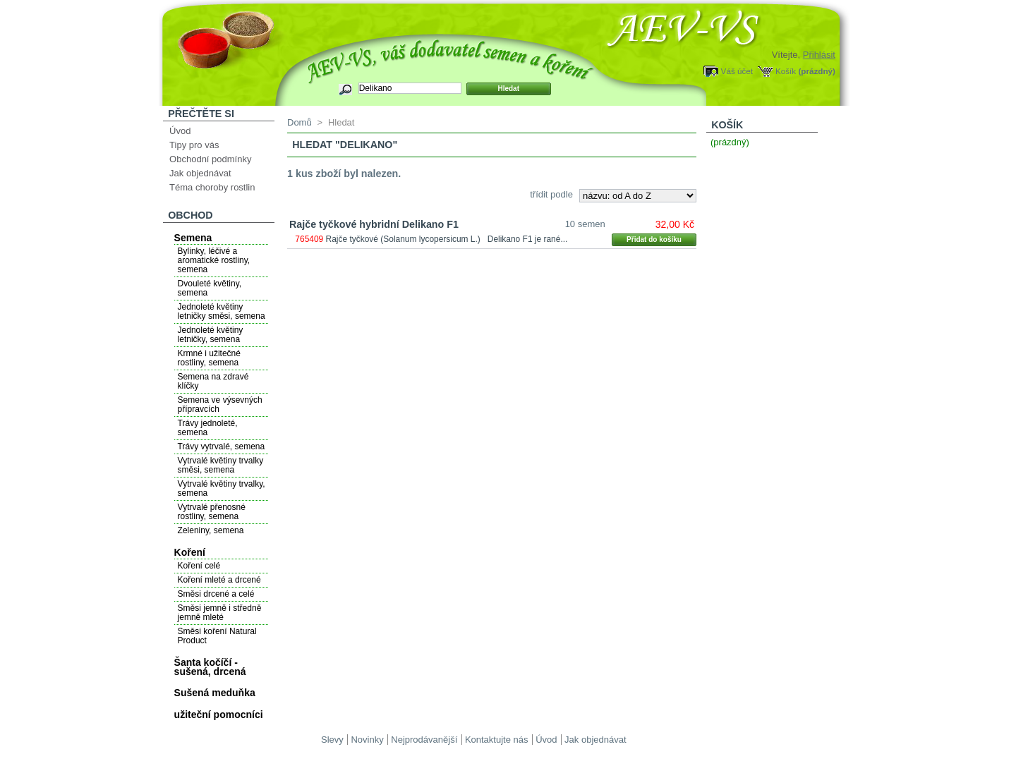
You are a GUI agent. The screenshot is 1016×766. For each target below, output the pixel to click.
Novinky (367, 739)
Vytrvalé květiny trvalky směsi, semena (221, 465)
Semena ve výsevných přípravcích (220, 404)
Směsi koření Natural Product (217, 635)
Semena (193, 237)
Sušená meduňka (214, 692)
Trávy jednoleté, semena (208, 427)
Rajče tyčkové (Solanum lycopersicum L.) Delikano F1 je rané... (447, 239)
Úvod (179, 131)
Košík (785, 70)
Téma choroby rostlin (212, 187)
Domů (299, 122)
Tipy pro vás (194, 145)
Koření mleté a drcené (219, 580)
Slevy (332, 739)
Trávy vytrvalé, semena (221, 446)
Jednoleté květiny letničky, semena (210, 334)
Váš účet (737, 70)
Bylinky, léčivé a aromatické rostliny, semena (214, 260)
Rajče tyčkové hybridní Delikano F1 (374, 224)
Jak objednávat (200, 173)
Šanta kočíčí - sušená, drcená (210, 667)
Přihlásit (819, 54)
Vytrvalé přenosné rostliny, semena (212, 511)
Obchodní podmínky (210, 159)
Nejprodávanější (424, 739)
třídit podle (551, 194)
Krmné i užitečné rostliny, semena (209, 357)
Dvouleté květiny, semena (210, 288)
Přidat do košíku (654, 239)
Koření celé (199, 566)
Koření (189, 552)
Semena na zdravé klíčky (213, 381)
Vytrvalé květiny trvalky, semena (221, 488)
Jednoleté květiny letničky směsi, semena (221, 311)
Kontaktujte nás (496, 739)
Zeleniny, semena (211, 530)
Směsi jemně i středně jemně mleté (220, 612)
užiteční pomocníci (218, 714)
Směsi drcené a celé (216, 594)
